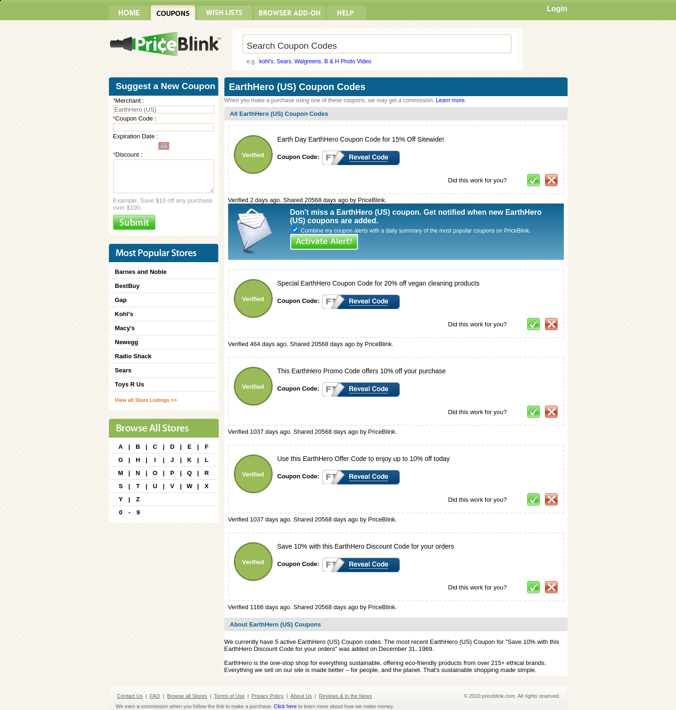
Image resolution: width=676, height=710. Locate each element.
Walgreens (307, 61)
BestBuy (127, 285)
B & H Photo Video (347, 61)
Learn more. (451, 100)
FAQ (155, 696)
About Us (301, 696)
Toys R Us (130, 384)
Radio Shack (133, 356)
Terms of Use (229, 696)
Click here (285, 706)
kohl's (266, 61)
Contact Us (130, 696)
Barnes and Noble (141, 271)
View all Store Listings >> (146, 400)
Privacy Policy (268, 696)
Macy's (125, 328)
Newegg (126, 342)
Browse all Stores (187, 696)
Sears (284, 61)
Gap (121, 299)
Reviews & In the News (345, 696)
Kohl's (124, 313)
